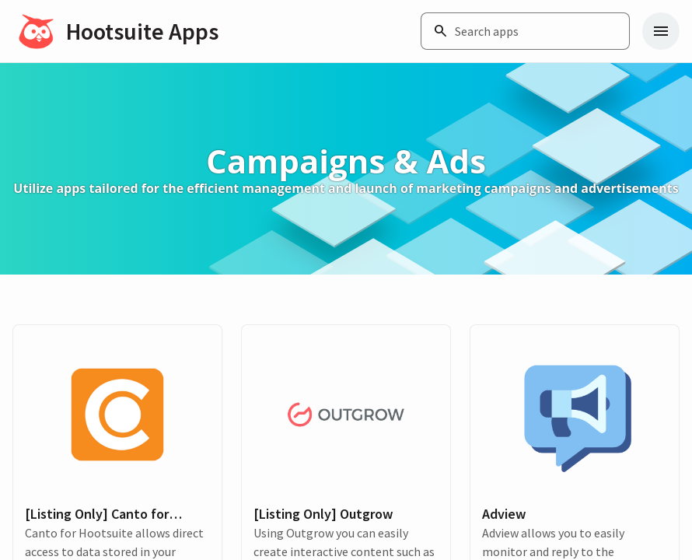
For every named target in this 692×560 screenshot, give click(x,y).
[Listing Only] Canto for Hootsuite (97, 514)
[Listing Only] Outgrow (323, 514)
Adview (504, 514)
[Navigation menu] (661, 31)
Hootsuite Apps (142, 31)
